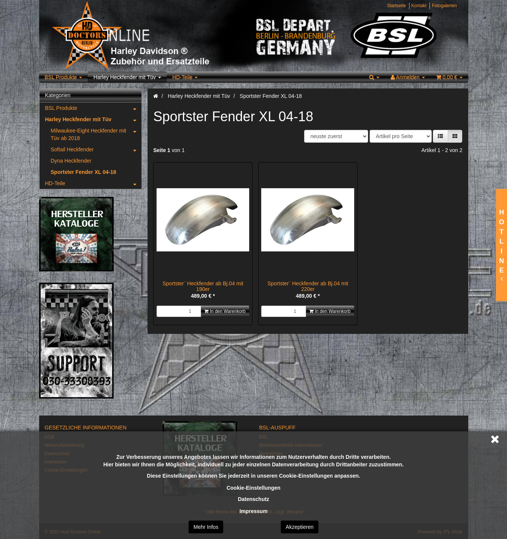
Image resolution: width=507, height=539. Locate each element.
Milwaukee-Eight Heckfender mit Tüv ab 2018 (96, 133)
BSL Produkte (63, 77)
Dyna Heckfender (71, 161)
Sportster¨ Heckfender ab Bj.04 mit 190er (203, 286)
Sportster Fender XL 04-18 (83, 172)
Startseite (396, 5)
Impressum (253, 511)
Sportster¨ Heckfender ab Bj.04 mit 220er (307, 286)
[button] (440, 136)
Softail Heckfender (96, 149)
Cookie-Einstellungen (253, 488)
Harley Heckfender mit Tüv (127, 77)
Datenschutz (253, 499)
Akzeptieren (300, 527)
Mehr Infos (205, 527)
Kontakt (418, 5)
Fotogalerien (444, 5)
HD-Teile (185, 77)
